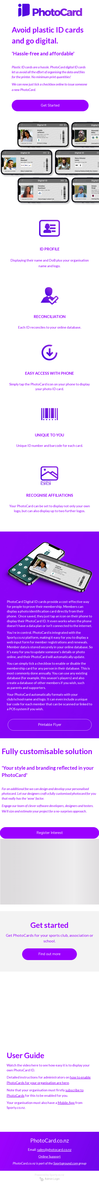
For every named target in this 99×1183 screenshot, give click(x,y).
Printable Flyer (49, 724)
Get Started (50, 105)
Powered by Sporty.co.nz (49, 1174)
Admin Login (49, 1178)
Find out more (49, 954)
